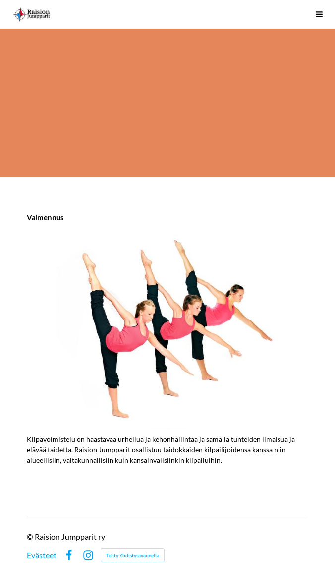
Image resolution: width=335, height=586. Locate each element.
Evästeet (41, 555)
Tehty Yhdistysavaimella (132, 555)
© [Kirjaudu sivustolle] (31, 536)
